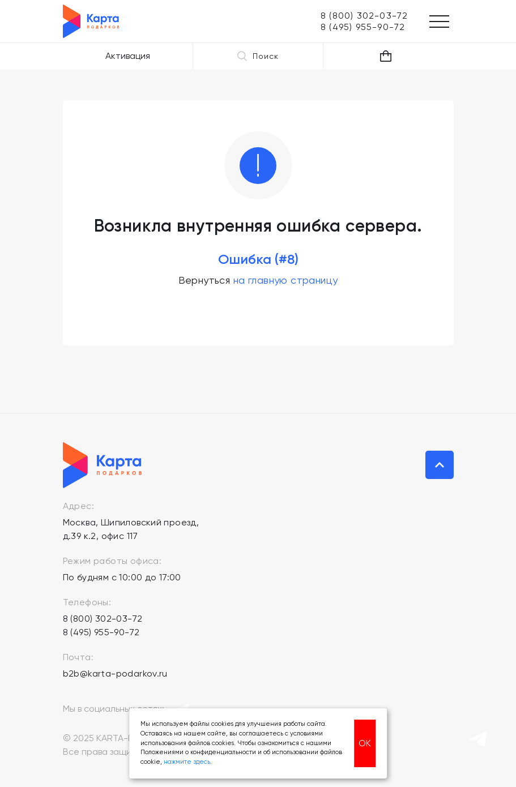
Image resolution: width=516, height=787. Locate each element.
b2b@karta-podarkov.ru (115, 673)
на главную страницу (285, 280)
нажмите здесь (187, 761)
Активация (127, 55)
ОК (365, 743)
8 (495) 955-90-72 (101, 632)
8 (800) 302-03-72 (103, 618)
